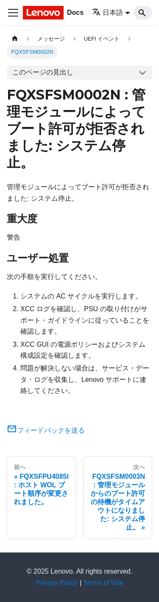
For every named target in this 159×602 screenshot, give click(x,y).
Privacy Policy (57, 582)
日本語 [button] (107, 12)
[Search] (143, 12)
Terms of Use (103, 582)
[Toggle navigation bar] (13, 12)
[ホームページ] (15, 38)
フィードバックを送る (46, 430)
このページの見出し (42, 72)
